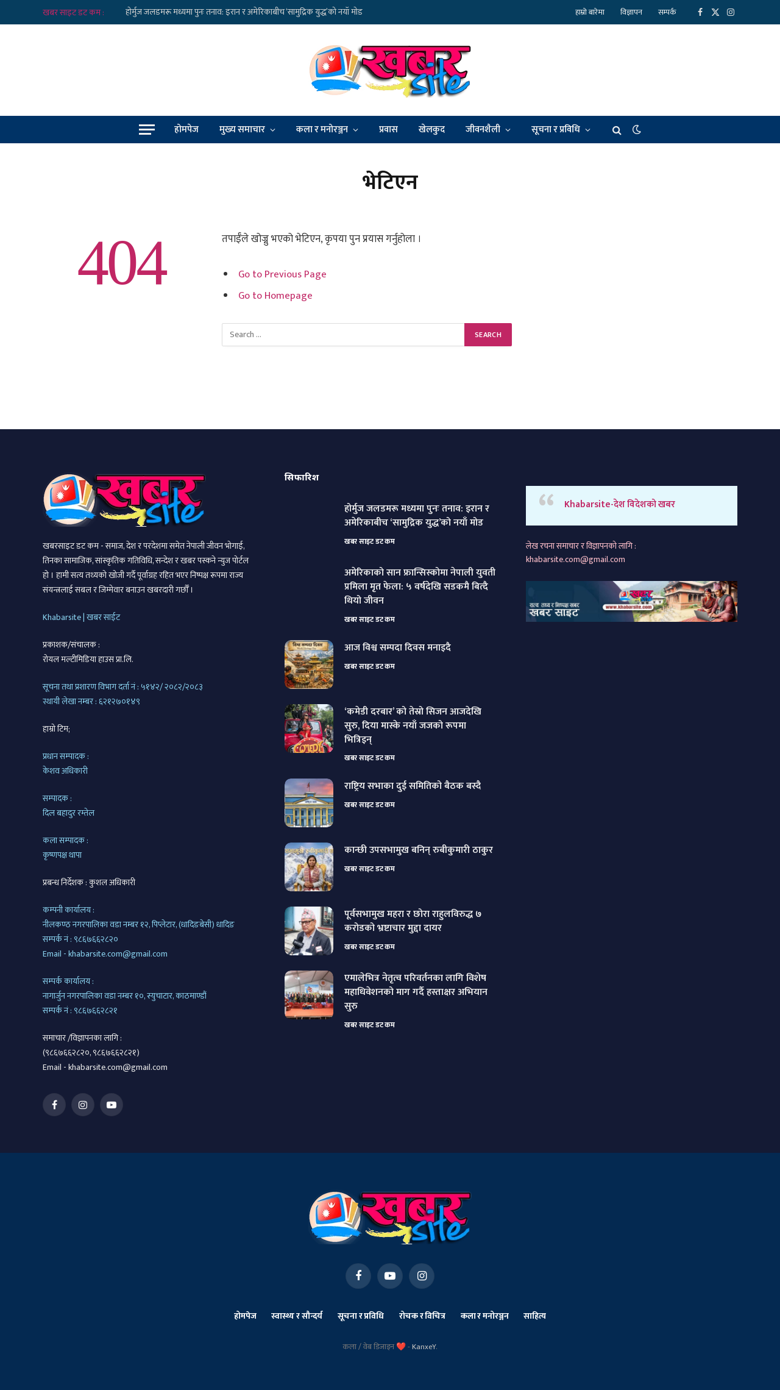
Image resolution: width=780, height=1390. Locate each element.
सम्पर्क (667, 12)
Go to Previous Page (282, 274)
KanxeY (424, 1346)
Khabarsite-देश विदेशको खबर (619, 504)
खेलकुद (432, 129)
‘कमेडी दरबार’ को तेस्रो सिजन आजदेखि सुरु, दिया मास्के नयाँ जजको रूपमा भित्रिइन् (412, 726)
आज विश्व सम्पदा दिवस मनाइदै (397, 648)
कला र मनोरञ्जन (322, 129)
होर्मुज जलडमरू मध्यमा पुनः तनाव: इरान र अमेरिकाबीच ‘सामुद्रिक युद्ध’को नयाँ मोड (244, 12)
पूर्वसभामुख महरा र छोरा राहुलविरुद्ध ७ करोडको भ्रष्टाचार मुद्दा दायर (412, 922)
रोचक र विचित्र (422, 1316)
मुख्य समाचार (242, 129)
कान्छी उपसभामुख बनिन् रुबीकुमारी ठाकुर (418, 851)
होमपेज (186, 129)
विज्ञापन (631, 12)
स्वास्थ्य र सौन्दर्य (296, 1316)
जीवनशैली (483, 129)
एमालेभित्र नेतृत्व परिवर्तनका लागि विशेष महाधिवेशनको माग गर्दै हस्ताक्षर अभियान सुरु (416, 993)
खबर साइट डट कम (369, 541)
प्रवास (388, 129)
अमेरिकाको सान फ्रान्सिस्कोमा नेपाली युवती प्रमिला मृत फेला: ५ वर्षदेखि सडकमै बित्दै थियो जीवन (419, 587)
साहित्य (534, 1316)
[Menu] (147, 129)
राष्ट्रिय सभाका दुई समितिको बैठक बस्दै (412, 787)
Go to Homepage (275, 295)
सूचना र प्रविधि (555, 129)
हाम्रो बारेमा (589, 12)
